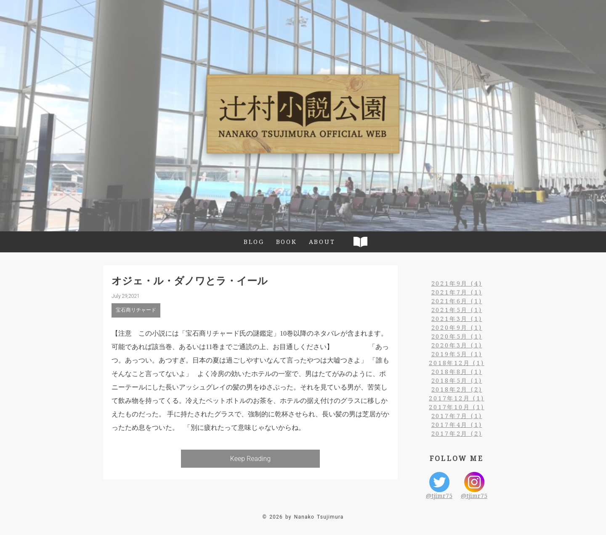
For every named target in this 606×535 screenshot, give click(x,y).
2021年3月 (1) (456, 319)
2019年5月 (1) (456, 354)
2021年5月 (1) (456, 310)
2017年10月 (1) (456, 407)
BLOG (254, 242)
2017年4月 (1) (456, 425)
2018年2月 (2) (456, 389)
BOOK (286, 242)
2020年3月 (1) (456, 345)
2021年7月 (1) (456, 292)
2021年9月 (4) (456, 283)
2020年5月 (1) (456, 336)
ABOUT (322, 242)
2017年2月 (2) (456, 433)
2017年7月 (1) (456, 416)
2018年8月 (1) (456, 372)
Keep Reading (250, 459)
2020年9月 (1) (456, 327)
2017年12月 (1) (456, 398)
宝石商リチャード (136, 310)
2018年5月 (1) (456, 380)
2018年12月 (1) (456, 363)
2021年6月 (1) (456, 301)
